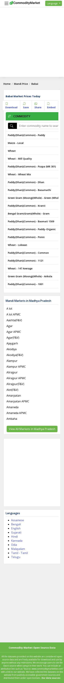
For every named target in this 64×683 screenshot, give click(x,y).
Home (6, 83)
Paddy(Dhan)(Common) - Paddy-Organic (32, 229)
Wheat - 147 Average (20, 268)
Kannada (16, 541)
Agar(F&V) (12, 337)
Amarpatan (13, 395)
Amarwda (12, 407)
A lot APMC (13, 314)
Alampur (11, 361)
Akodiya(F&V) (14, 355)
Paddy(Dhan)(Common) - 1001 (25, 284)
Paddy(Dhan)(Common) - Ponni (26, 237)
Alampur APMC (16, 366)
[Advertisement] (32, 45)
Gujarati (16, 532)
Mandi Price (21, 83)
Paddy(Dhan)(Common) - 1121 (25, 260)
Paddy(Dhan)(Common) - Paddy (26, 135)
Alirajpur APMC (16, 378)
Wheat (12, 150)
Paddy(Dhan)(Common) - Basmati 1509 (31, 221)
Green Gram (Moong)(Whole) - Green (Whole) (34, 197)
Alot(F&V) (12, 390)
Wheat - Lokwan (17, 245)
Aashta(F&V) (14, 320)
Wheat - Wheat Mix (19, 174)
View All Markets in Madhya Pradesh (32, 429)
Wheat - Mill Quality (20, 158)
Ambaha (11, 419)
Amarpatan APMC (17, 401)
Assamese (17, 520)
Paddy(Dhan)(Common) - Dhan (26, 182)
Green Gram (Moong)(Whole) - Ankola (30, 276)
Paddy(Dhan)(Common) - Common (28, 252)
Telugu (15, 557)
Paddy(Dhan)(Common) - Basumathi (29, 190)
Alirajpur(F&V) (15, 384)
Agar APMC (13, 332)
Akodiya (11, 349)
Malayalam (18, 549)
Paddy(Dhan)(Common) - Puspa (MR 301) (32, 166)
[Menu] (5, 3)
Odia (14, 545)
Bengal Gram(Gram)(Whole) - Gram (28, 213)
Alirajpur (12, 372)
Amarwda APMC (16, 413)
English (15, 528)
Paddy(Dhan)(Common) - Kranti (26, 205)
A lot (9, 308)
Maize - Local (16, 143)
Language (52, 3)
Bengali (16, 524)
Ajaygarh (12, 343)
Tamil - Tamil (19, 553)
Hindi (14, 536)
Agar (9, 326)
